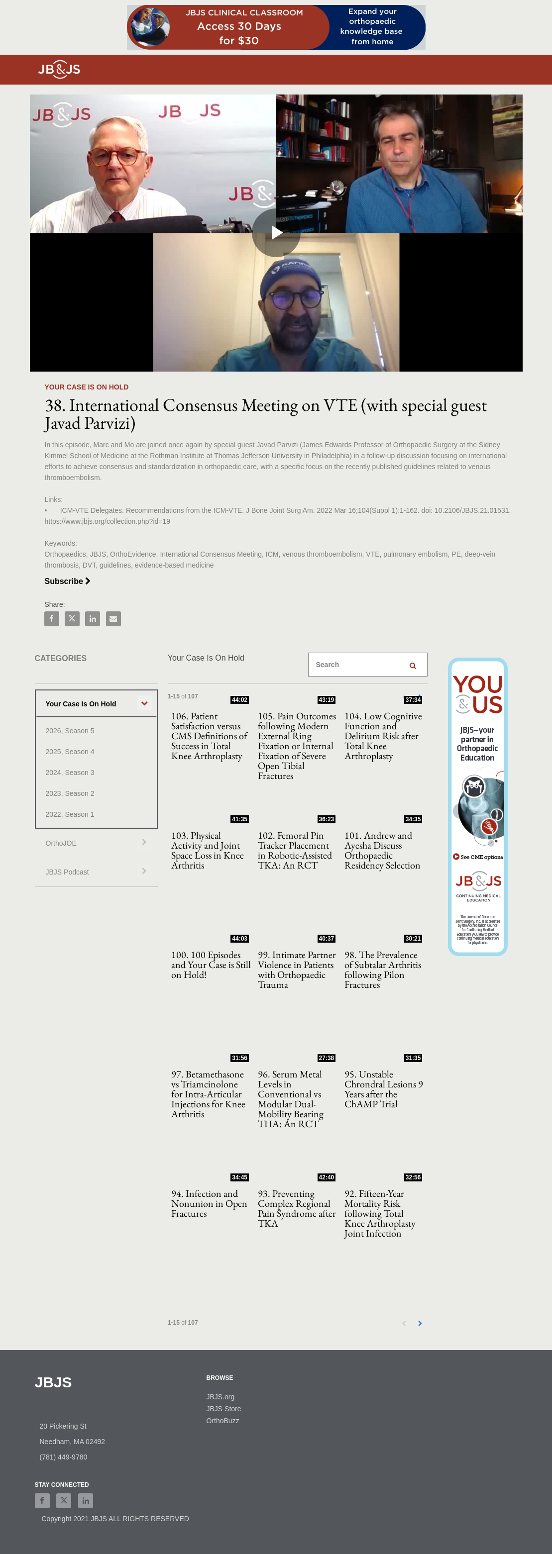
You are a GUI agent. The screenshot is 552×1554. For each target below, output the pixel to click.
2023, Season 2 (70, 793)
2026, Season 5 (70, 731)
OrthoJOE (61, 843)
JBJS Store (224, 1409)
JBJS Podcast (67, 872)
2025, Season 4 (70, 752)
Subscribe (68, 581)
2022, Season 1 (70, 814)
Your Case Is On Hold (81, 704)
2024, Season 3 (70, 773)
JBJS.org (221, 1397)
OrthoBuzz (223, 1421)
